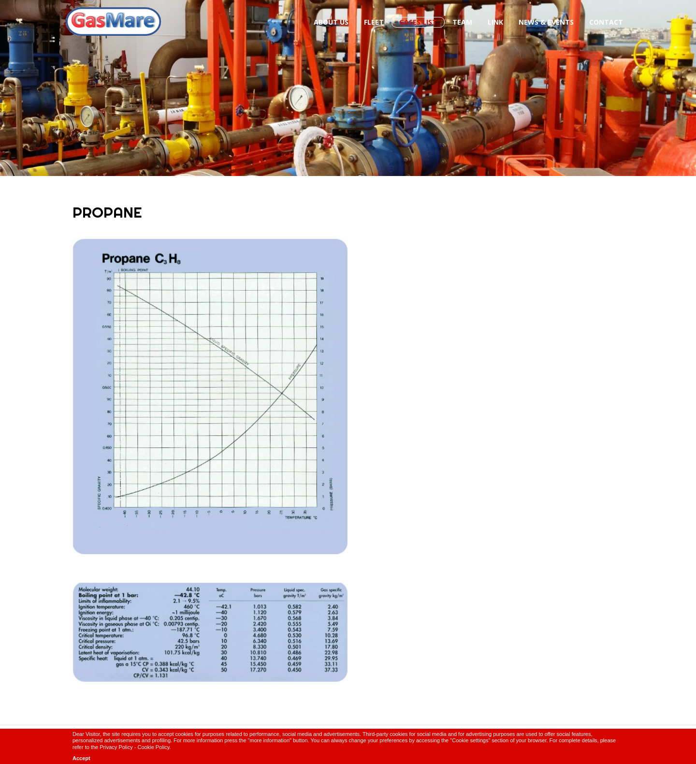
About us (331, 22)
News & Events (546, 22)
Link (495, 22)
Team (462, 22)
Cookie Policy (154, 747)
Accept (81, 758)
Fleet (374, 22)
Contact (606, 22)
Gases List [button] (418, 22)
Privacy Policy (116, 747)
